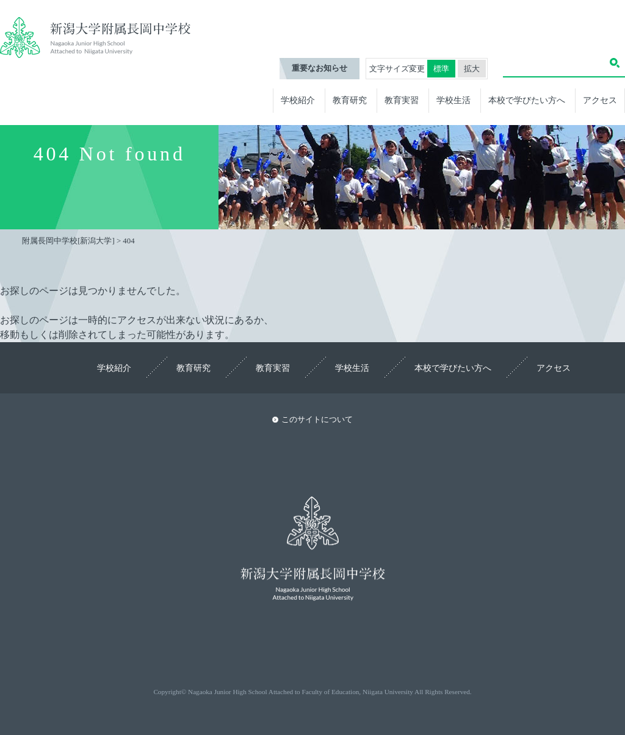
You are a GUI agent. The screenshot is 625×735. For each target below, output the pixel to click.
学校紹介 (298, 100)
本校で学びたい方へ (526, 100)
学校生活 (453, 100)
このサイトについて (317, 419)
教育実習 (402, 100)
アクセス (600, 100)
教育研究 (350, 100)
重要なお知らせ (319, 68)
